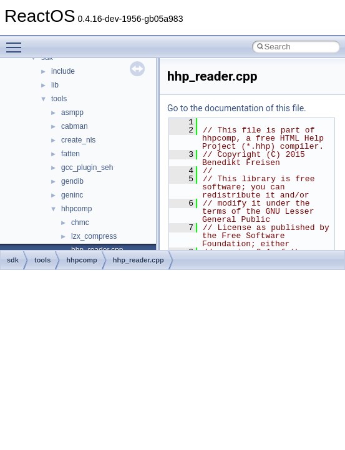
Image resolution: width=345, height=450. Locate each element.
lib (55, 85)
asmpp (72, 112)
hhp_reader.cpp (138, 260)
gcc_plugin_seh (87, 167)
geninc (72, 195)
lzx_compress (94, 236)
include (63, 71)
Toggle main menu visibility (16, 42)
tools (59, 98)
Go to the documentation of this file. (236, 108)
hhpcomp (76, 208)
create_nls (78, 140)
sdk (13, 260)
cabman (74, 126)
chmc (80, 222)
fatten (70, 153)
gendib (72, 181)
